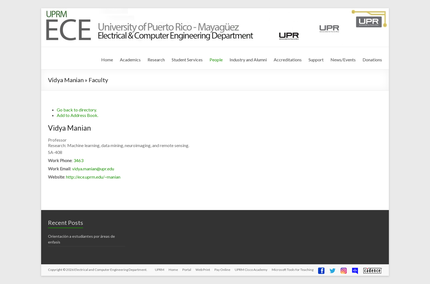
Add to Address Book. (77, 115)
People (216, 59)
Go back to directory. (77, 109)
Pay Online (222, 270)
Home (107, 59)
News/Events (343, 59)
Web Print (203, 270)
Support (316, 59)
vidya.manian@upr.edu (93, 168)
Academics (130, 59)
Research (156, 59)
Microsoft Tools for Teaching (292, 270)
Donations (372, 59)
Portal (186, 270)
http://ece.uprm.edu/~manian (93, 176)
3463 (78, 160)
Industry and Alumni (248, 59)
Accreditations (288, 59)
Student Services (187, 59)
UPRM (159, 270)
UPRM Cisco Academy (251, 270)
